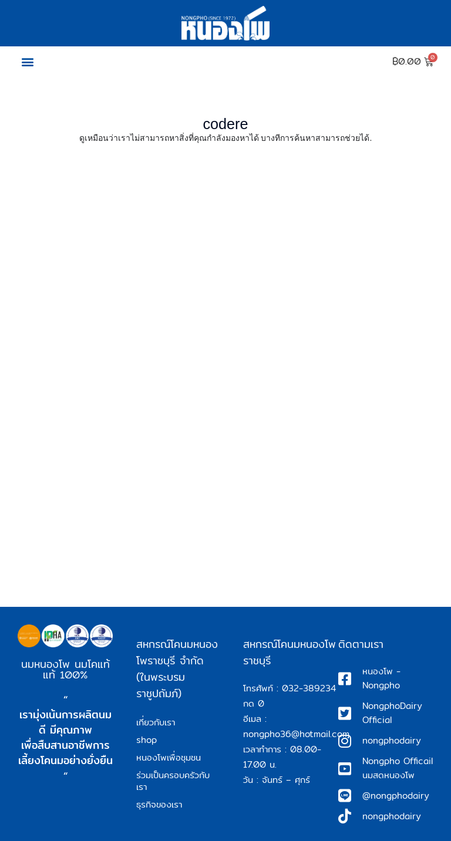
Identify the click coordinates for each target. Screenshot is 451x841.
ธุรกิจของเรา (159, 804)
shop (146, 740)
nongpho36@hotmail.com (296, 734)
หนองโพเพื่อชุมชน (168, 757)
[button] (27, 62)
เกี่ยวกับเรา (155, 722)
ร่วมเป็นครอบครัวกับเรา (173, 780)
